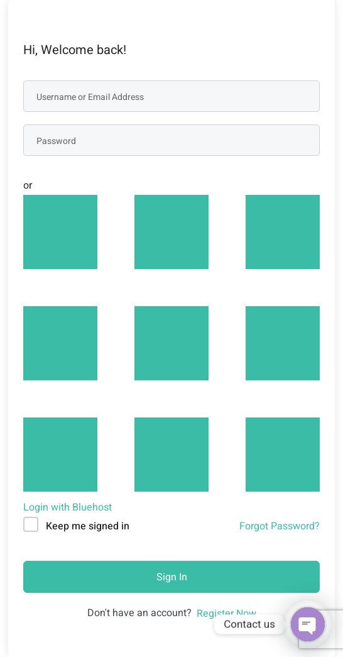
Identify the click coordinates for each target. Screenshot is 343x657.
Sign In (171, 577)
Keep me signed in (87, 526)
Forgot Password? (279, 526)
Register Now (226, 614)
